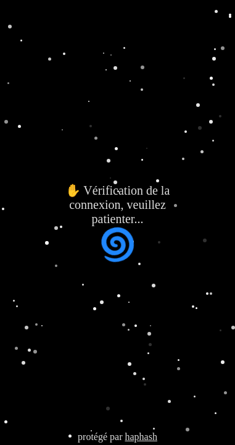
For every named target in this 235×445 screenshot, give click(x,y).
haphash (141, 436)
